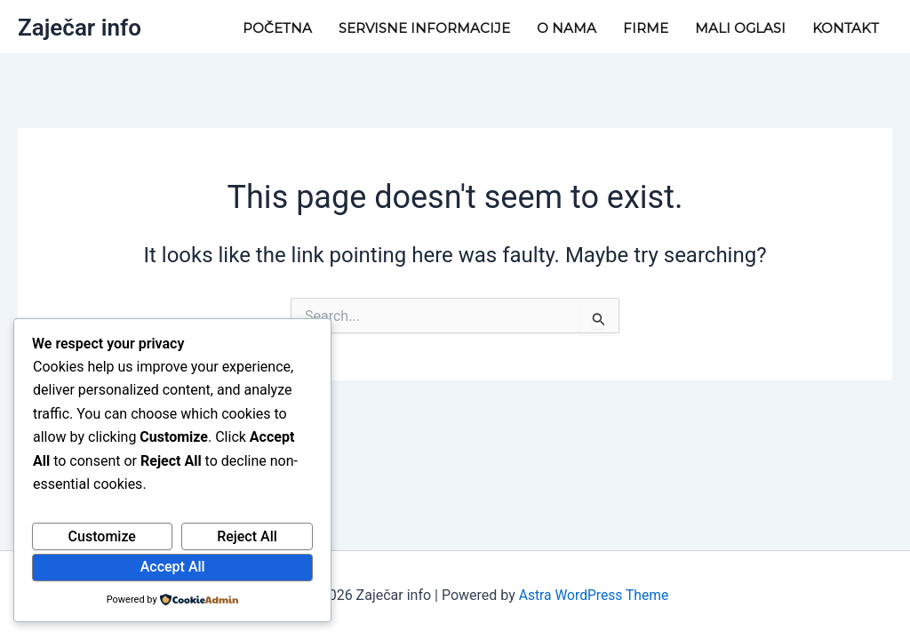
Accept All (172, 566)
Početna (277, 28)
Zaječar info (79, 27)
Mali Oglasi (740, 28)
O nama (566, 28)
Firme (645, 28)
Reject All (247, 536)
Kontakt (845, 28)
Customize (102, 536)
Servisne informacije (424, 28)
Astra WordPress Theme (593, 595)
